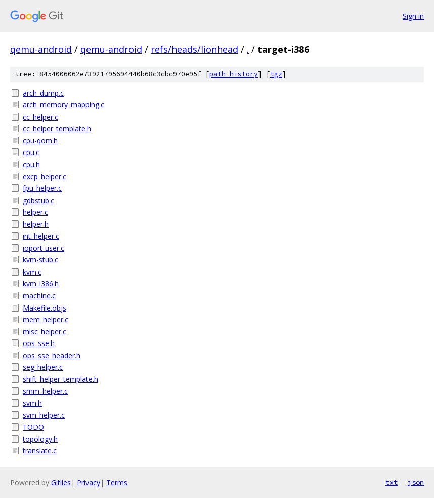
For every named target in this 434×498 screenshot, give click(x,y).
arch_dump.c (43, 93)
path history (233, 74)
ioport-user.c (43, 248)
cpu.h (31, 164)
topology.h (40, 439)
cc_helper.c (40, 117)
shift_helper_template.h (60, 379)
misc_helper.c (44, 331)
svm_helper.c (44, 415)
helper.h (36, 224)
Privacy (88, 482)
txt (391, 482)
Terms (116, 482)
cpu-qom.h (40, 140)
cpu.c (31, 152)
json (416, 482)
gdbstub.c (38, 200)
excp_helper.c (44, 176)
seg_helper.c (43, 367)
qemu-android (41, 49)
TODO (33, 427)
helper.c (35, 212)
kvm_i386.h (41, 283)
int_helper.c (41, 236)
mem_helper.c (45, 319)
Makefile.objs (44, 308)
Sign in (413, 16)
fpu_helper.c (42, 188)
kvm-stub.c (40, 259)
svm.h (32, 403)
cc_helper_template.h (57, 128)
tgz (276, 74)
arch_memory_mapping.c (63, 104)
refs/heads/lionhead (194, 49)
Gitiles (61, 482)
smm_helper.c (45, 391)
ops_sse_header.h (51, 355)
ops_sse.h (39, 343)
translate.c (40, 450)
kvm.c (32, 272)
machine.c (39, 295)
